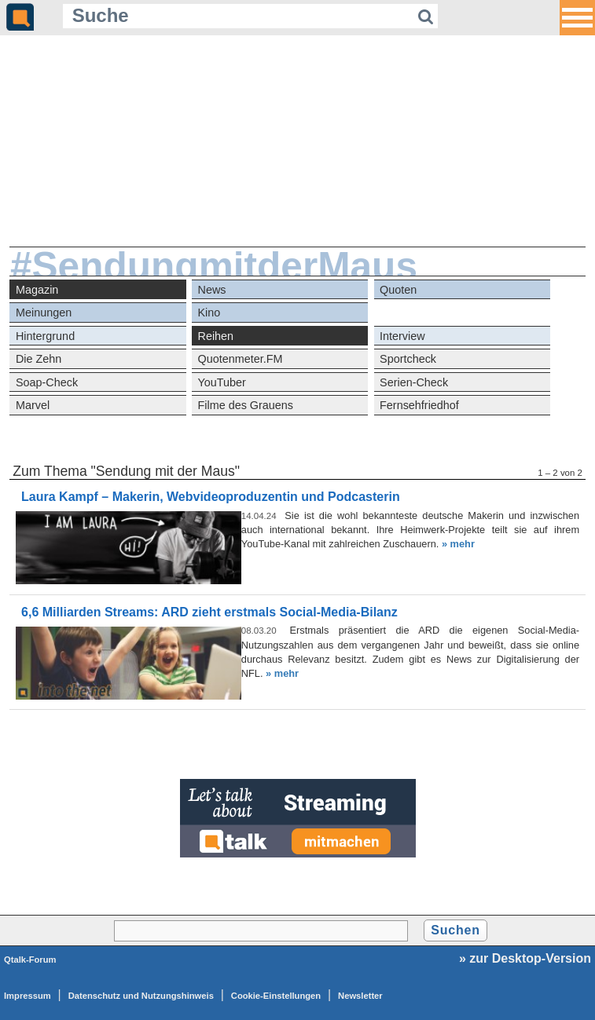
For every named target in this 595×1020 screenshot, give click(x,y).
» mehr (458, 544)
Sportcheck (408, 359)
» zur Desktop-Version (525, 958)
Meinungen (44, 312)
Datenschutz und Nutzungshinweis (141, 995)
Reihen (216, 336)
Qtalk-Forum (30, 959)
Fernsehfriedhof (419, 405)
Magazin (37, 289)
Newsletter (360, 995)
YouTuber (222, 382)
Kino (209, 312)
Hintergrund (45, 336)
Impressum (27, 995)
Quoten (398, 289)
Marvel (33, 405)
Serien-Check (414, 382)
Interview (402, 336)
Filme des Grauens (246, 405)
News (212, 289)
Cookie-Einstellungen (276, 995)
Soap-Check (47, 382)
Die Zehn (38, 359)
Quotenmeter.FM (240, 359)
